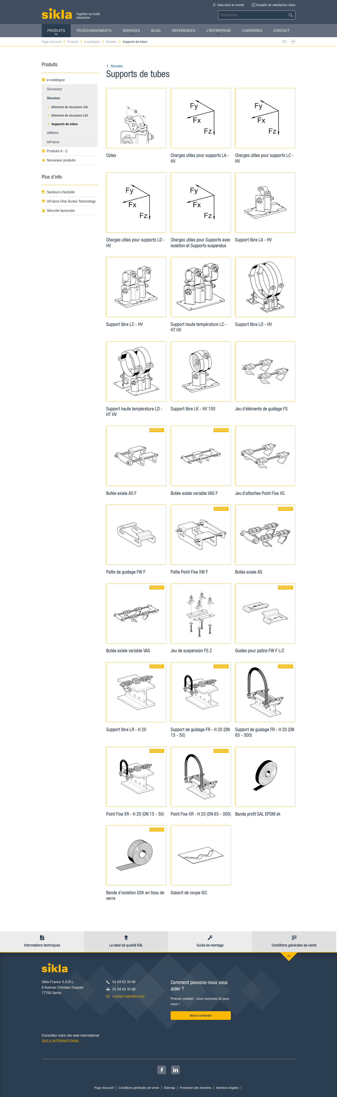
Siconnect (54, 89)
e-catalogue (94, 41)
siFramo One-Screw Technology (69, 201)
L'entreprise (219, 32)
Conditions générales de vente (138, 1087)
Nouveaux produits (58, 160)
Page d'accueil (54, 41)
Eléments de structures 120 (67, 115)
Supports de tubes (135, 41)
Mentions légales (227, 1087)
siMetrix (53, 133)
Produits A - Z (54, 151)
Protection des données (195, 1087)
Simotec (113, 41)
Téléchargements (93, 30)
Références (183, 30)
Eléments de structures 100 (67, 107)
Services (131, 32)
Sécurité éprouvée (58, 210)
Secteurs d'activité (58, 192)
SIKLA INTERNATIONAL (61, 1041)
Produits (56, 32)
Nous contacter (201, 1015)
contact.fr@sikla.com (129, 996)
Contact (281, 30)
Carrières (252, 30)
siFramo (53, 142)
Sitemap (169, 1087)
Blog (156, 30)
